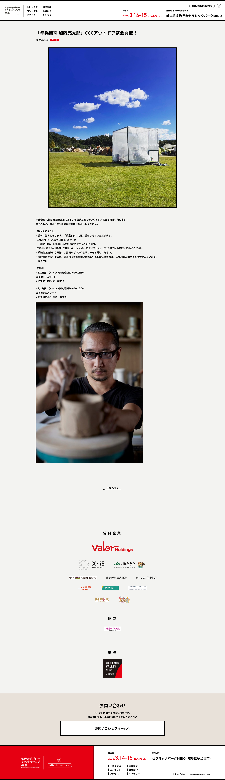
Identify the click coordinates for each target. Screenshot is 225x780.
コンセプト (32, 11)
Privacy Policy (179, 774)
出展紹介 (47, 11)
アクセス (31, 14)
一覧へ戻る (112, 488)
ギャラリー (48, 14)
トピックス (32, 7)
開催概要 (47, 7)
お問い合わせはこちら (202, 5)
